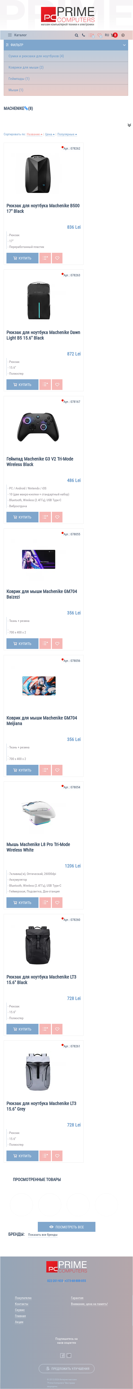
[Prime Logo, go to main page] (68, 16)
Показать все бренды (43, 1234)
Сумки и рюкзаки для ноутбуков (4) (36, 56)
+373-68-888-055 (75, 1281)
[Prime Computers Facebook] (62, 1355)
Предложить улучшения (70, 1369)
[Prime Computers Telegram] (69, 1355)
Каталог (20, 35)
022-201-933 (55, 1281)
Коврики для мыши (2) (26, 67)
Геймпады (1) (19, 78)
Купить (25, 258)
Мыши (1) (16, 90)
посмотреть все (70, 1227)
